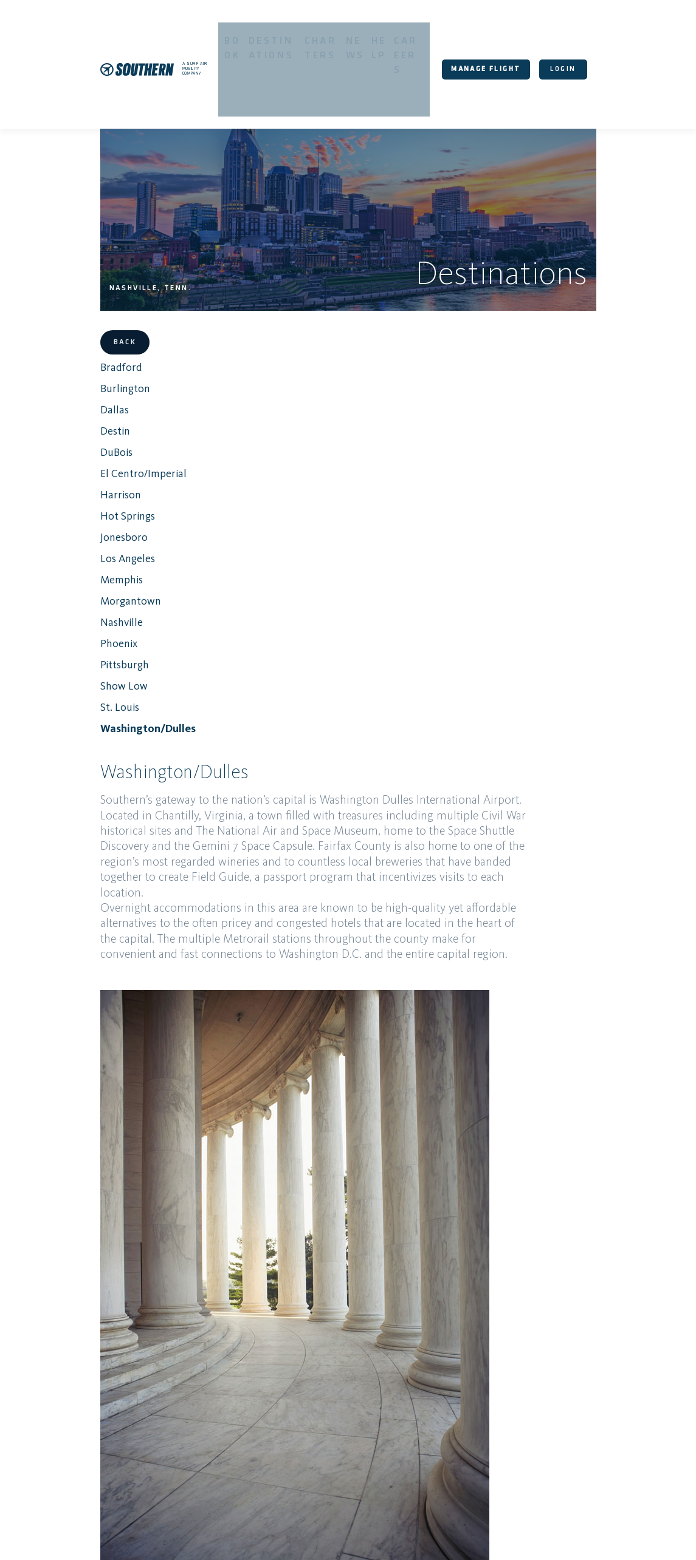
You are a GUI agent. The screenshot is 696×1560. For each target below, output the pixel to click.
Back (88, 272)
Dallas (78, 340)
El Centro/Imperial (107, 403)
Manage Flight (509, 35)
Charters (334, 36)
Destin (79, 361)
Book (226, 36)
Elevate (368, 1365)
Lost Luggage (603, 1365)
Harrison (84, 425)
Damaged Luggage (343, 1401)
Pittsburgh (88, 595)
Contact (418, 1365)
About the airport (262, 1202)
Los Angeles (91, 488)
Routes (321, 1365)
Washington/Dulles (111, 658)
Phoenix (82, 573)
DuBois (80, 382)
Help (403, 36)
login (586, 35)
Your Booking (394, 1293)
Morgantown (94, 531)
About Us (528, 1537)
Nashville (85, 552)
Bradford (84, 297)
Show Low (87, 616)
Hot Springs (91, 446)
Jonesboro (87, 467)
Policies (468, 1365)
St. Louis (83, 637)
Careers (438, 36)
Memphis (85, 510)
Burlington (89, 318)
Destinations (275, 36)
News (374, 36)
